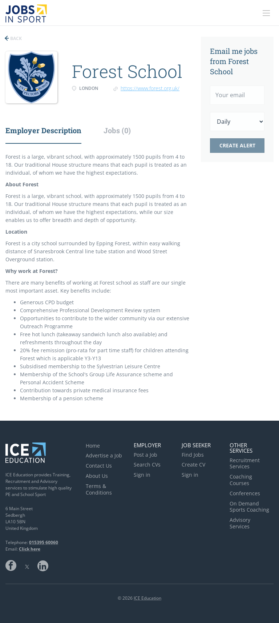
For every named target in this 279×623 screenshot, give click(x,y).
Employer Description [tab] (43, 130)
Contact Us (99, 465)
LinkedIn (42, 565)
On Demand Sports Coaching (249, 506)
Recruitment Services (245, 463)
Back (15, 38)
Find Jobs (193, 454)
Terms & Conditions (99, 489)
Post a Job (145, 454)
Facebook (10, 565)
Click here (29, 549)
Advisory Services (240, 523)
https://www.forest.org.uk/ (150, 88)
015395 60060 (43, 542)
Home (93, 445)
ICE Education (147, 598)
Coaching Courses (241, 480)
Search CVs (147, 464)
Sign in (142, 474)
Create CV (193, 464)
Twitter (26, 565)
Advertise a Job (104, 455)
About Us (97, 475)
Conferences (245, 493)
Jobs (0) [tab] (117, 130)
